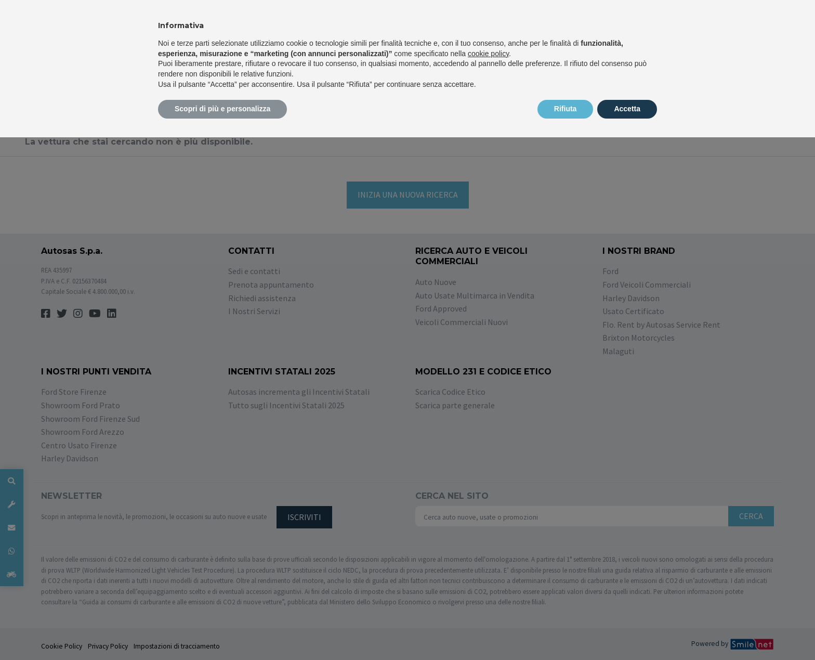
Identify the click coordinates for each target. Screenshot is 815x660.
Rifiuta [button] (565, 109)
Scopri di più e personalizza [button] (222, 109)
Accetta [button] (627, 109)
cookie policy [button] (488, 53)
